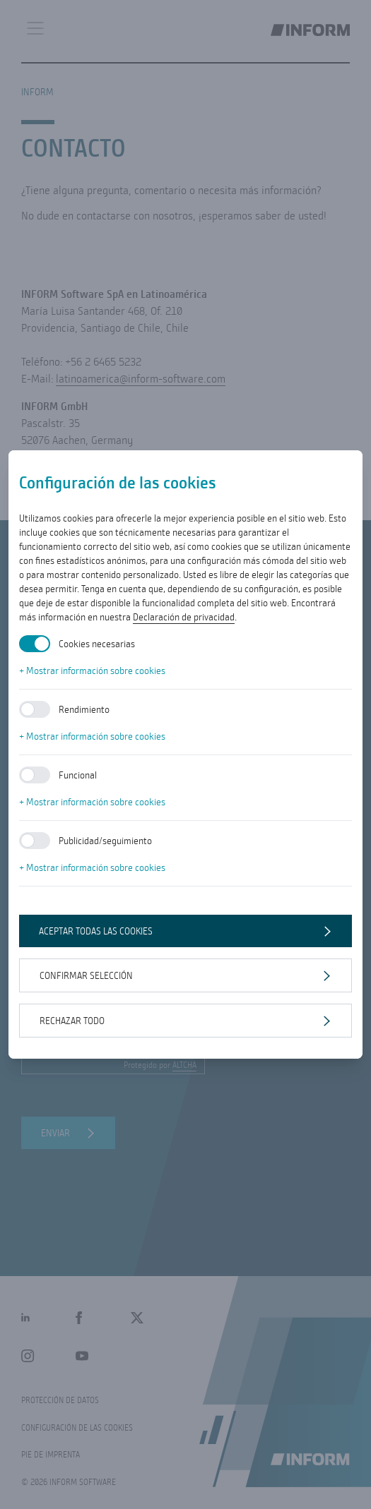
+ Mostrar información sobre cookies (92, 670)
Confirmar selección (86, 975)
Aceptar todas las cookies (96, 931)
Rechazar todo (72, 1020)
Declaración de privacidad (184, 617)
